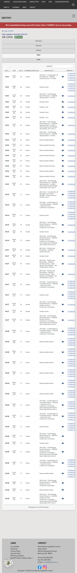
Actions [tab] (38, 50)
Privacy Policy (15, 551)
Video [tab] (38, 55)
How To (6, 7)
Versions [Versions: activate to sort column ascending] (69, 70)
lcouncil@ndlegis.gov (50, 562)
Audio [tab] (38, 59)
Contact (33, 7)
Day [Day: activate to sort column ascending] (20, 70)
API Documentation (17, 556)
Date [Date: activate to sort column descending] (6, 70)
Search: (60, 66)
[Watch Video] (63, 77)
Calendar (15, 7)
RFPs (43, 2)
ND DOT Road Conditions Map (22, 558)
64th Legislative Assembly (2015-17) (14, 34)
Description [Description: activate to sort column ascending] (48, 70)
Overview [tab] (38, 41)
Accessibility (15, 547)
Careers (7, 2)
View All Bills (7, 31)
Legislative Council (20, 2)
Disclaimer (14, 549)
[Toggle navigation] (72, 15)
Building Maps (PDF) (62, 2)
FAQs (50, 2)
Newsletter (34, 2)
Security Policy (16, 553)
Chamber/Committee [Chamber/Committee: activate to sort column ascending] (31, 70)
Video (24, 7)
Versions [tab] (38, 46)
